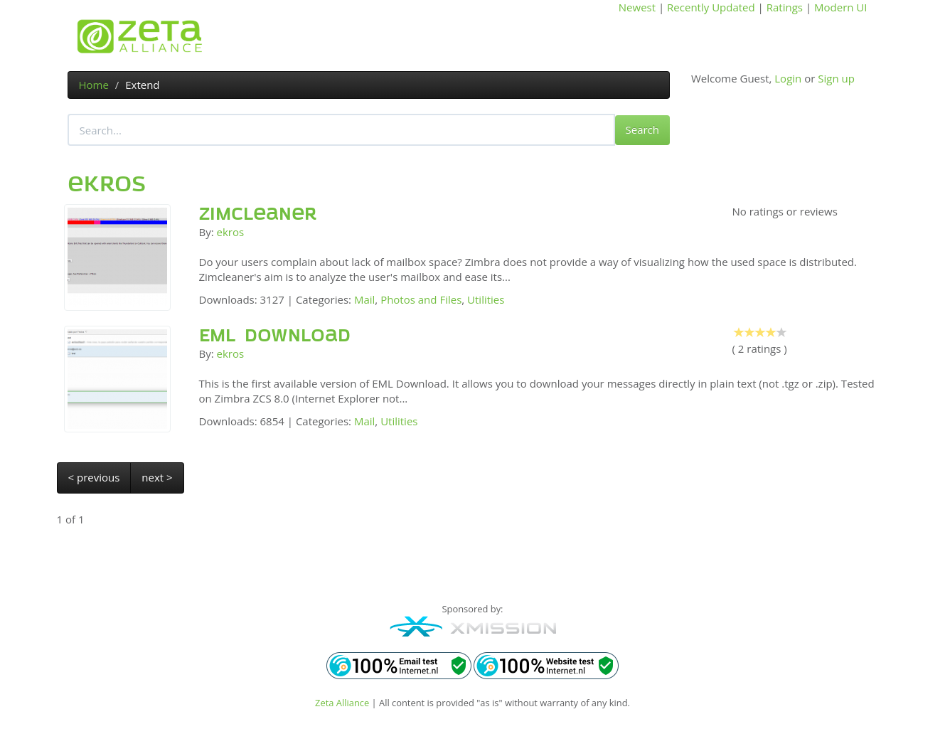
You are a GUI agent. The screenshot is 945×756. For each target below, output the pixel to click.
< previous (94, 477)
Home (94, 85)
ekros (231, 232)
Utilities (485, 299)
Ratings (785, 7)
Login (787, 78)
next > (157, 477)
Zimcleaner (258, 213)
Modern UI (840, 7)
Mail (364, 299)
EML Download (275, 335)
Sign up (836, 78)
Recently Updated (711, 7)
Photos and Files (420, 299)
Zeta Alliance (342, 702)
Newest (637, 7)
